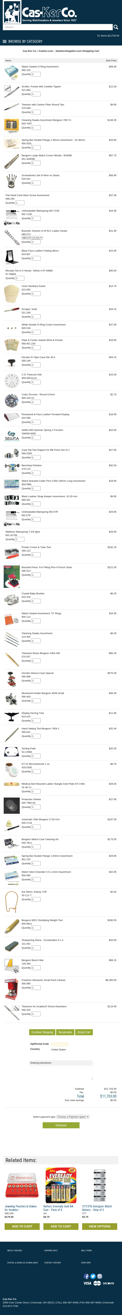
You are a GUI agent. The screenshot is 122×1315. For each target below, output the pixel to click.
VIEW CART (86, 1262)
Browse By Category (25, 41)
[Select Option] (32, 238)
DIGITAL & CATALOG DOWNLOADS (22, 1262)
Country (35, 1049)
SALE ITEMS (86, 1250)
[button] (42, 1032)
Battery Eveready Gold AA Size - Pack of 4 (58, 1208)
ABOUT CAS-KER (14, 1250)
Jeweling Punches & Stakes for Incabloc (21, 1208)
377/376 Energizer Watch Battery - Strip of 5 (97, 1208)
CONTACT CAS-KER (52, 1262)
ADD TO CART (22, 1226)
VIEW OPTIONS (99, 1226)
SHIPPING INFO (51, 1250)
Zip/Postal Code (39, 1043)
